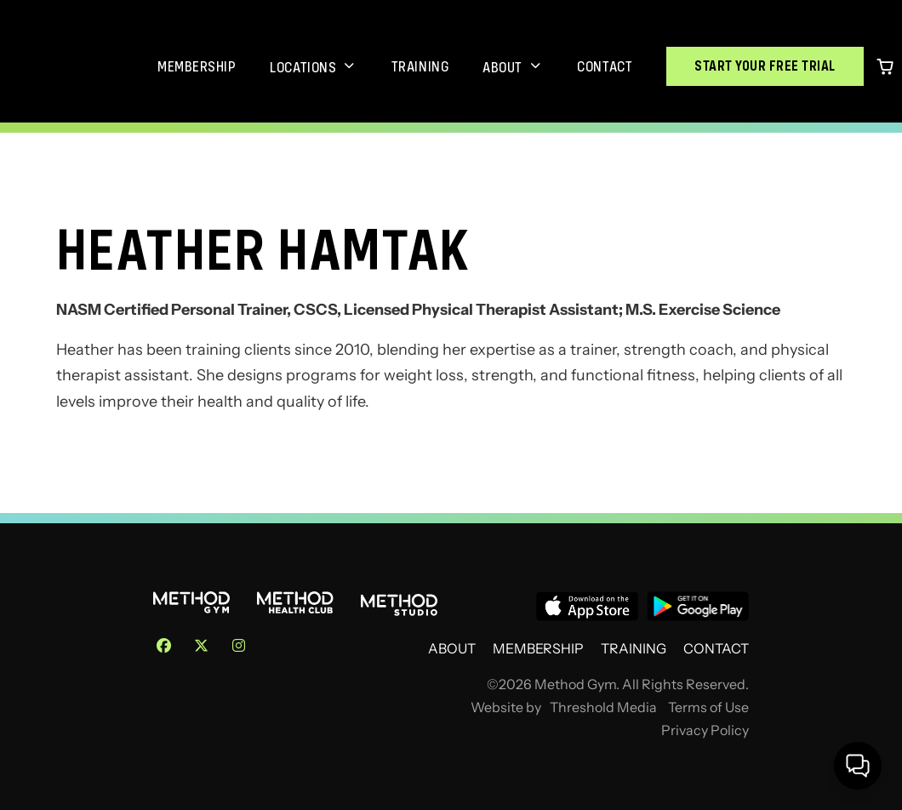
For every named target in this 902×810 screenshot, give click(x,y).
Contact (604, 66)
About (502, 67)
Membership (196, 66)
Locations (303, 67)
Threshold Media (603, 707)
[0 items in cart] (885, 66)
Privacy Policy (705, 730)
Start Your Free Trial (765, 66)
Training (419, 66)
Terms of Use (708, 707)
